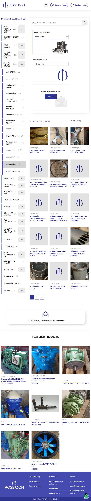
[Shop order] (79, 121)
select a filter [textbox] (39, 37)
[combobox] (51, 37)
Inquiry (50, 96)
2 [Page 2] (36, 297)
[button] (46, 5)
